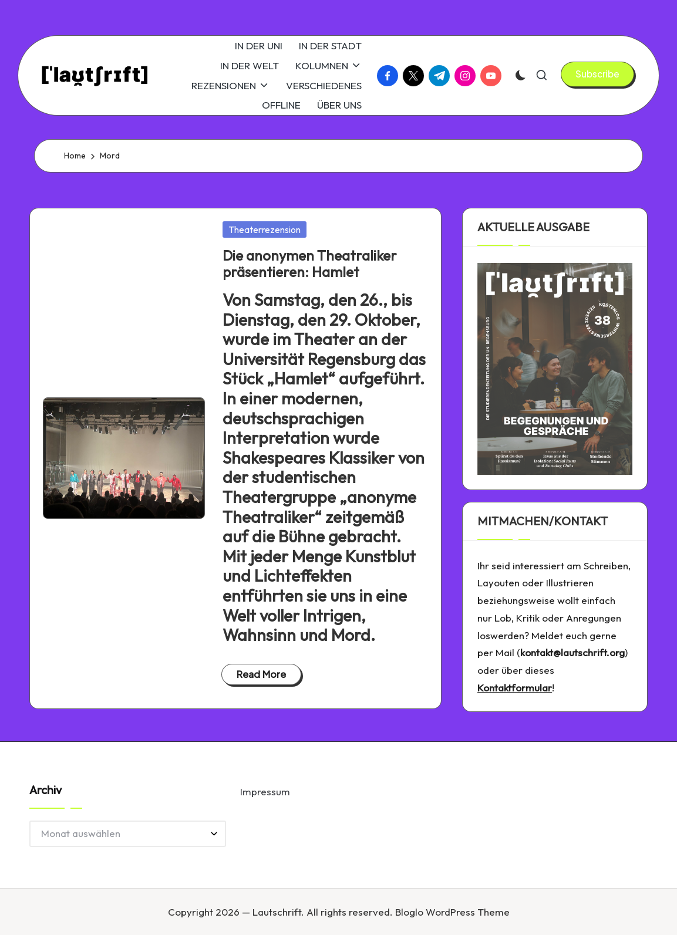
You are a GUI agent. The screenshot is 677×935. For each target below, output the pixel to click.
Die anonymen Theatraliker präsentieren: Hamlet (310, 264)
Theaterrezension (264, 229)
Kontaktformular (514, 687)
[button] (597, 74)
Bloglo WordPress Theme (452, 912)
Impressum (265, 791)
